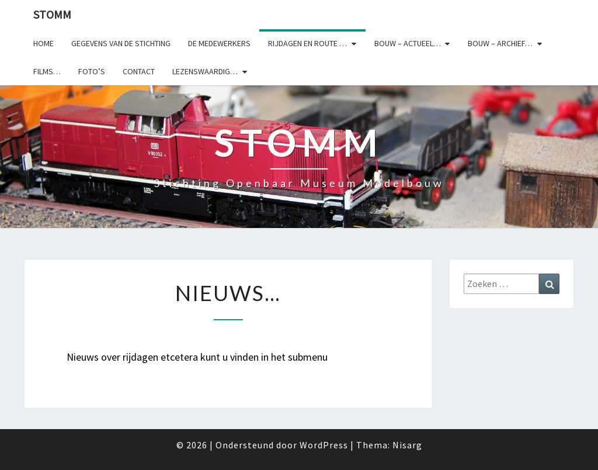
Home (43, 43)
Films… (47, 71)
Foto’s (91, 71)
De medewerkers (219, 43)
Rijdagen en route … (307, 43)
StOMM (52, 14)
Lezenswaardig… (205, 71)
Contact (139, 71)
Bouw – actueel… (407, 43)
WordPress (324, 445)
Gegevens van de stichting (121, 43)
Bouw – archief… (500, 43)
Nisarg (407, 445)
